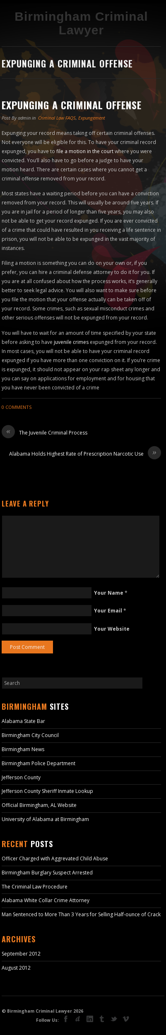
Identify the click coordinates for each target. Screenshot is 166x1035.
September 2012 (21, 953)
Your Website (112, 628)
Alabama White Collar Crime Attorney (45, 900)
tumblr (102, 1019)
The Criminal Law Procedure (34, 886)
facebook (66, 1019)
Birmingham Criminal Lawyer (81, 23)
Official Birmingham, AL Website (39, 805)
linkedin (90, 1019)
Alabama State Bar (23, 721)
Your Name (108, 592)
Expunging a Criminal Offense (72, 104)
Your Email (108, 610)
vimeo (126, 1019)
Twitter (114, 1020)
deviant (78, 1019)
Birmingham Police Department (38, 763)
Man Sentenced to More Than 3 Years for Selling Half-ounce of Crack (81, 914)
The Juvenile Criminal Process (44, 432)
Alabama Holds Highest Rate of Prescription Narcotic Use (85, 454)
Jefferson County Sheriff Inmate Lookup (47, 791)
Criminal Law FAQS (57, 118)
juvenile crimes (71, 342)
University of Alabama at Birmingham (45, 819)
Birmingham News (23, 749)
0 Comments (16, 407)
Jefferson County (21, 777)
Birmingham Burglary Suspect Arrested (47, 872)
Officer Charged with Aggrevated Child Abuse (55, 858)
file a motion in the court (84, 151)
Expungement (91, 118)
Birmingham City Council (30, 735)
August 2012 (16, 967)
